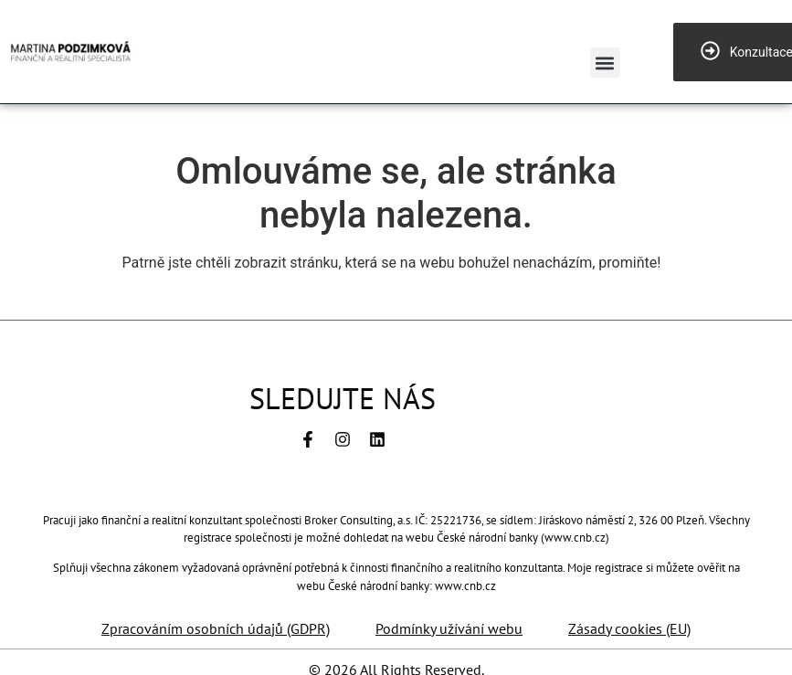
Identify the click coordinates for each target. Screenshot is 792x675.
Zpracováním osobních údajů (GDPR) (215, 628)
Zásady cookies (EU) (629, 628)
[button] (605, 62)
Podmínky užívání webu (449, 628)
